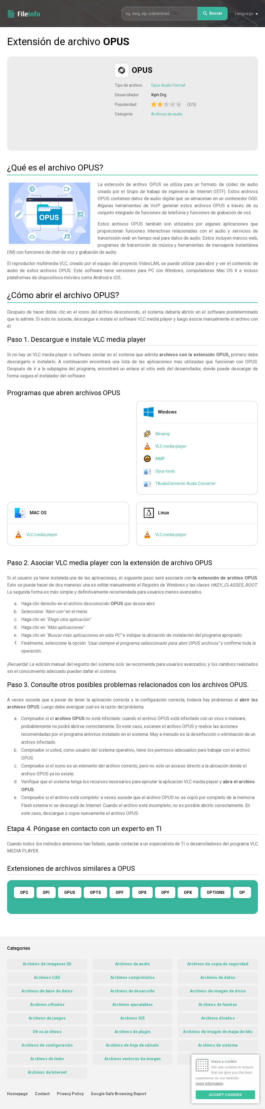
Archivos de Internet (47, 1072)
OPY (165, 892)
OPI (46, 892)
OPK (188, 892)
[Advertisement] (61, 103)
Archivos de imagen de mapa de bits (218, 1031)
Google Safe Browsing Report (118, 1093)
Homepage (17, 1093)
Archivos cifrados (47, 1004)
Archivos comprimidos (132, 977)
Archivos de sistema (218, 1045)
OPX (142, 892)
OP (242, 892)
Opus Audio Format (168, 85)
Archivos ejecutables (132, 1004)
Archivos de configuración (47, 1045)
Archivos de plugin (132, 1031)
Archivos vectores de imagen (132, 1058)
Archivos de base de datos (47, 991)
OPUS (69, 892)
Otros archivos (47, 1031)
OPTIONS (216, 892)
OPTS (95, 892)
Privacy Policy (70, 1093)
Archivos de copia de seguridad (218, 964)
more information (209, 1083)
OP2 (24, 892)
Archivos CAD (47, 977)
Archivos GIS (132, 1018)
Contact (42, 1093)
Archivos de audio (167, 114)
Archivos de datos (217, 977)
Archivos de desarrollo (132, 991)
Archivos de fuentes (218, 1004)
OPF (120, 892)
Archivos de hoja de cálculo (132, 1045)
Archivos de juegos (47, 1018)
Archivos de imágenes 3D (47, 964)
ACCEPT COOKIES (225, 1095)
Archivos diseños (218, 1018)
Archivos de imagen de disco (218, 991)
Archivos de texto (47, 1058)
